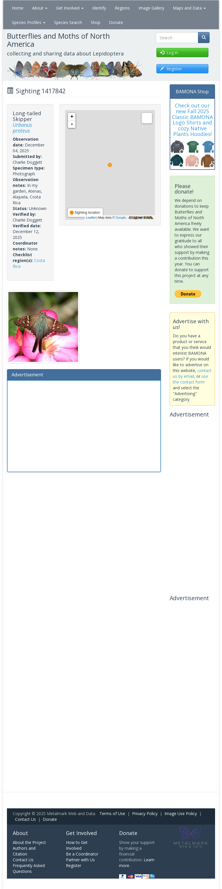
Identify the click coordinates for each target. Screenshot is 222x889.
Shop (95, 22)
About (39, 8)
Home (17, 8)
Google (121, 217)
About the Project (29, 842)
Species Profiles (28, 22)
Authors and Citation (24, 851)
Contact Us (25, 819)
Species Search (68, 22)
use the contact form (190, 379)
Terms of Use (112, 813)
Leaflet (91, 217)
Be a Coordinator (82, 854)
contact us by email (192, 373)
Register (73, 865)
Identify (99, 8)
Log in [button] (169, 52)
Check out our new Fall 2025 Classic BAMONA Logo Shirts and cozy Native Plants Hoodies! (192, 119)
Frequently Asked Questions (29, 868)
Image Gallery (151, 8)
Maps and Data (189, 8)
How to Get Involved (77, 845)
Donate (116, 22)
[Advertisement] (84, 425)
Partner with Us (80, 859)
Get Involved (70, 8)
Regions (122, 8)
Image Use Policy (180, 813)
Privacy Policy (145, 813)
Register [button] (171, 68)
